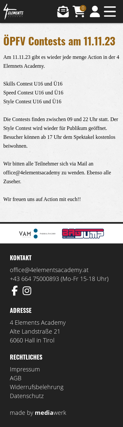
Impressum (25, 369)
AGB (15, 378)
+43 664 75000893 (34, 279)
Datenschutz (27, 396)
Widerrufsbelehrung (36, 387)
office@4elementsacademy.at (49, 270)
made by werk (38, 412)
